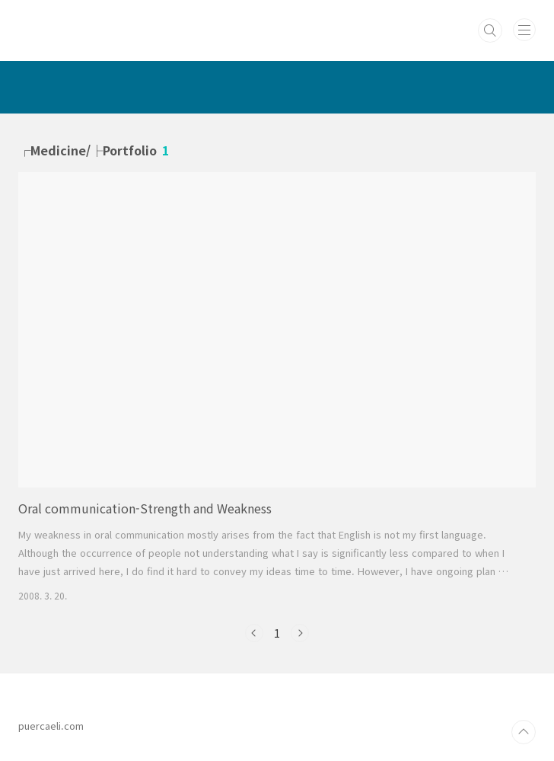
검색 (490, 30)
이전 (254, 633)
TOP (523, 732)
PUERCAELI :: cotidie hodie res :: (188, 22)
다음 (300, 633)
